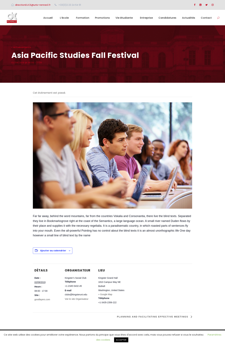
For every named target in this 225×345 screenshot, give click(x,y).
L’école (64, 18)
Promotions (102, 18)
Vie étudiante (124, 18)
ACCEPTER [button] (121, 339)
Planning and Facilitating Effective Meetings (153, 316)
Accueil (48, 18)
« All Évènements (21, 47)
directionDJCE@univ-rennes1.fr (33, 4)
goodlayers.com (42, 299)
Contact (206, 18)
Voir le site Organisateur (76, 299)
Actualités (188, 18)
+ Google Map (105, 294)
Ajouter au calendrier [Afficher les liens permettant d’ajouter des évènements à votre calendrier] (53, 250)
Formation (82, 18)
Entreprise (146, 18)
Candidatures (167, 18)
